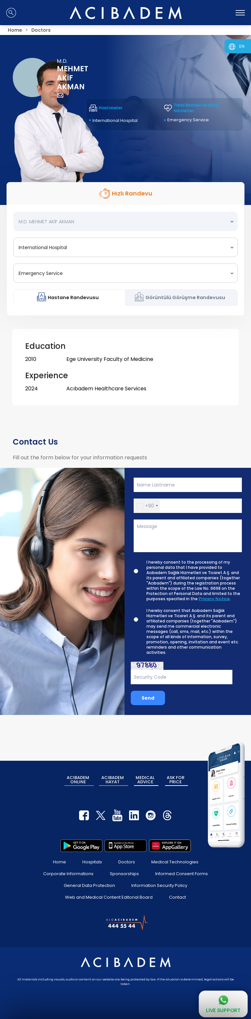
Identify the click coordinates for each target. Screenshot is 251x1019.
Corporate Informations (68, 874)
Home (59, 862)
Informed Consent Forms (181, 874)
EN (241, 46)
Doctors (126, 862)
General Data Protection (89, 885)
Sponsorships (124, 874)
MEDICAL (145, 779)
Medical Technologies (174, 862)
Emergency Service (188, 120)
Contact (177, 897)
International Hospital (115, 120)
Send (148, 698)
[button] (147, 506)
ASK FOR (175, 779)
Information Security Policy (159, 885)
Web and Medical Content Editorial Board (109, 897)
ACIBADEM (78, 779)
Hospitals (92, 862)
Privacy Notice (214, 599)
